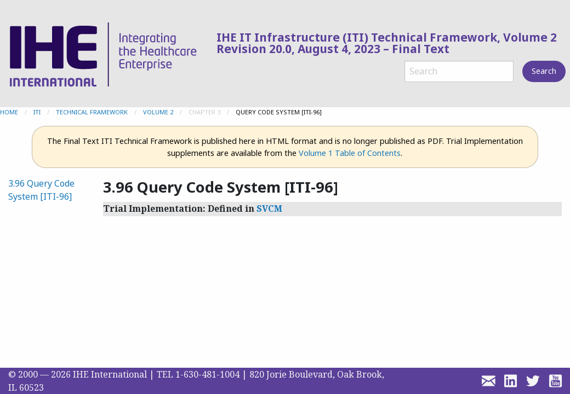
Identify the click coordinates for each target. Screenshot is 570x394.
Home (9, 112)
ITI (37, 112)
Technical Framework (92, 112)
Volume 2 (158, 112)
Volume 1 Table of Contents (350, 153)
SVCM (269, 208)
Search (544, 71)
